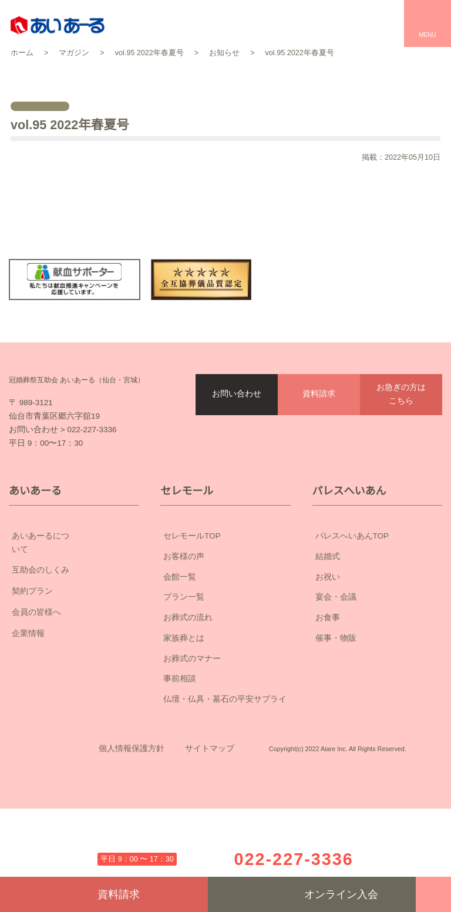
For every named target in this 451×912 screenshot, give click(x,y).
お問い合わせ (236, 435)
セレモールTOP (192, 604)
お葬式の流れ (188, 685)
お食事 (327, 685)
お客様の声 (183, 624)
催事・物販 (335, 705)
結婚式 (327, 624)
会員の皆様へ (74, 667)
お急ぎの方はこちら (401, 435)
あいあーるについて (74, 604)
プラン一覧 (183, 665)
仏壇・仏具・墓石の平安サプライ (225, 767)
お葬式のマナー (192, 726)
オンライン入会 (312, 894)
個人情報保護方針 (131, 834)
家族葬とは (183, 705)
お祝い (327, 644)
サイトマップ (209, 834)
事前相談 (179, 746)
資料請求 (318, 435)
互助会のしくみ (74, 625)
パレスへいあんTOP (352, 604)
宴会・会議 (335, 665)
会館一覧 (179, 644)
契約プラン (74, 646)
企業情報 (74, 688)
